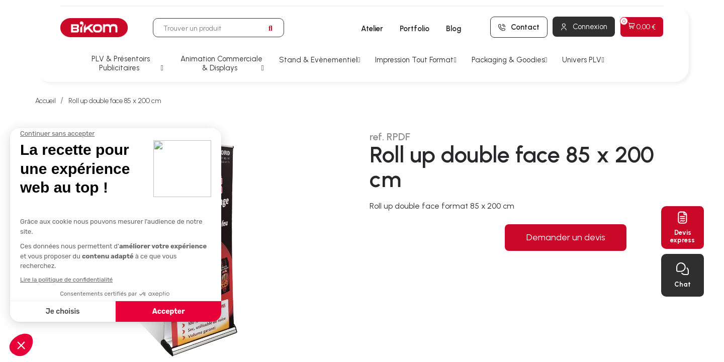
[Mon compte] (584, 27)
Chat (682, 284)
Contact (525, 27)
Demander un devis (565, 237)
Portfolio (414, 28)
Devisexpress (682, 236)
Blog (453, 28)
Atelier (372, 28)
